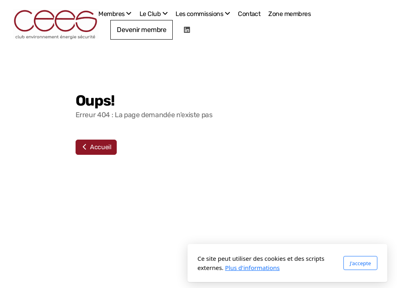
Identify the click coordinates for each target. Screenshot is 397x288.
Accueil (96, 147)
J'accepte (271, 263)
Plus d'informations (163, 268)
